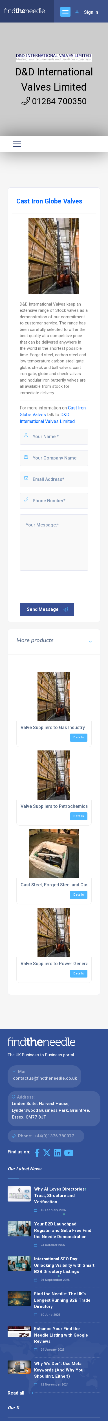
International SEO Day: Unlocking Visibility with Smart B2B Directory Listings (64, 1265)
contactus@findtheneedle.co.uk (45, 1078)
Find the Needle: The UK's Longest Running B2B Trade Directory (62, 1300)
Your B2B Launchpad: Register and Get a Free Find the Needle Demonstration (62, 1230)
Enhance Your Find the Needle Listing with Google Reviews (61, 1335)
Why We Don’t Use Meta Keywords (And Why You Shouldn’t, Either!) (58, 1370)
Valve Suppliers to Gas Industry (53, 727)
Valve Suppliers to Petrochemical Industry (64, 806)
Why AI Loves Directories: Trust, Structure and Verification (60, 1195)
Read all (20, 1393)
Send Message (48, 609)
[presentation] (62, 586)
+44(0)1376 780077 (54, 1135)
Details (78, 737)
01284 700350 (54, 101)
